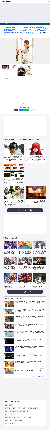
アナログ (20, 408)
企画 (30, 417)
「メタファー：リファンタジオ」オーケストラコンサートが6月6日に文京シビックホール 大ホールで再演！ (35, 201)
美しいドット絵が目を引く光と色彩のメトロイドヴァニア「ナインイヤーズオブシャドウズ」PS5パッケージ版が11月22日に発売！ (25, 285)
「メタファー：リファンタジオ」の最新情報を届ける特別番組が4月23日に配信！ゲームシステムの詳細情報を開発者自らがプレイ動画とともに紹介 (25, 30)
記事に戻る (25, 103)
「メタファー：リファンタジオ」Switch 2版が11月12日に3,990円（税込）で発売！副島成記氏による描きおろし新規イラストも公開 (13, 158)
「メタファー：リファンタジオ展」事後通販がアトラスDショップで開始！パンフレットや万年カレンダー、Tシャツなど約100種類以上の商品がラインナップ (13, 202)
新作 (7, 405)
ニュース (7, 23)
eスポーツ (13, 414)
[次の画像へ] (25, 51)
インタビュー (20, 417)
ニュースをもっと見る (25, 292)
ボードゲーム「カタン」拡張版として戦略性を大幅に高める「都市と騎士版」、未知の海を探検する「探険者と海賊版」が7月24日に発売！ (25, 253)
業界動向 (7, 414)
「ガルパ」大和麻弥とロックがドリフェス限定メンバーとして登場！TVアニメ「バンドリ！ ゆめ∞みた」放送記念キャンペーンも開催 (25, 269)
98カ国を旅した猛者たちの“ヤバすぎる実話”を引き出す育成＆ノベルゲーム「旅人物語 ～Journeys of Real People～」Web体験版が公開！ (39, 253)
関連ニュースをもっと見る (25, 210)
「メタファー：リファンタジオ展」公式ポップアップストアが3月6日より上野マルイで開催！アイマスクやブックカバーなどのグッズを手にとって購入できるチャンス (13, 181)
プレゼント (13, 423)
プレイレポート (12, 417)
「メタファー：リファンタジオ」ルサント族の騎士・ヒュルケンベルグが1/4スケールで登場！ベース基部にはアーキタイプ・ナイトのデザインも (35, 158)
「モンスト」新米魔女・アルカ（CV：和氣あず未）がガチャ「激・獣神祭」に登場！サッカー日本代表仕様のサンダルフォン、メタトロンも (10, 253)
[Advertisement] (25, 90)
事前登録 (11, 405)
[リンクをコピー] (33, 110)
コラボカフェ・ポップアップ (9, 164)
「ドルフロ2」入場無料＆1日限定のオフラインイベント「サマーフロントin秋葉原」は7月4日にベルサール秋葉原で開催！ (10, 269)
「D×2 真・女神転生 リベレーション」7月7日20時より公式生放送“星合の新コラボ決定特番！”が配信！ (10, 284)
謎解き (7, 411)
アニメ (29, 411)
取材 (7, 417)
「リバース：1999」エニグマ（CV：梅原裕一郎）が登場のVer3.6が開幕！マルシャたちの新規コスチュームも (39, 284)
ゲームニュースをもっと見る (39, 376)
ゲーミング (36, 408)
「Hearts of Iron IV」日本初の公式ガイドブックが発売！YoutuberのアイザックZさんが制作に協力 (39, 268)
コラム (26, 417)
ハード (25, 408)
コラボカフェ (23, 411)
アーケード (14, 408)
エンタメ (12, 411)
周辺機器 (30, 408)
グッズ (17, 411)
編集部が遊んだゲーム (18, 420)
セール (7, 423)
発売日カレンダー (9, 420)
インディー (8, 408)
